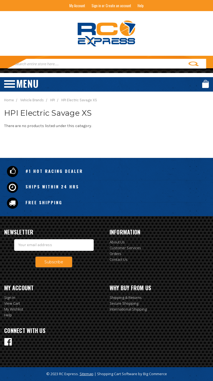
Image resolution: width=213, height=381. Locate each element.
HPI (52, 100)
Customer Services (125, 247)
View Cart (12, 303)
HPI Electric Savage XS (79, 100)
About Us (117, 241)
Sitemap (86, 373)
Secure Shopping (124, 303)
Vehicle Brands (32, 100)
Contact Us (119, 259)
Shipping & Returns (126, 297)
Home (9, 100)
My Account (77, 5)
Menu (21, 84)
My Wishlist (13, 309)
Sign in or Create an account (111, 5)
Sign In (9, 297)
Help (141, 5)
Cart (205, 84)
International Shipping (128, 309)
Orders (115, 253)
